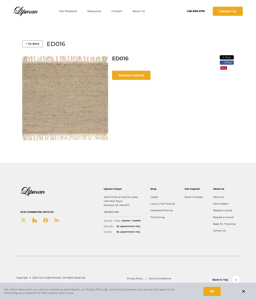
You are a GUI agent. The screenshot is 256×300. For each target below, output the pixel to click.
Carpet (154, 197)
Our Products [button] (68, 11)
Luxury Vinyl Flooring (162, 203)
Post (226, 57)
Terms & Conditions (160, 278)
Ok (212, 291)
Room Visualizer (194, 197)
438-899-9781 (196, 11)
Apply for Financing (224, 223)
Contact (117, 11)
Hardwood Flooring (161, 210)
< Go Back (32, 43)
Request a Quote (131, 75)
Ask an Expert (221, 203)
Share (227, 62)
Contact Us (227, 11)
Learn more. (66, 292)
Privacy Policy (135, 278)
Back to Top (226, 280)
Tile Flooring (157, 217)
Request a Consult (223, 217)
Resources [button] (94, 11)
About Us (139, 11)
